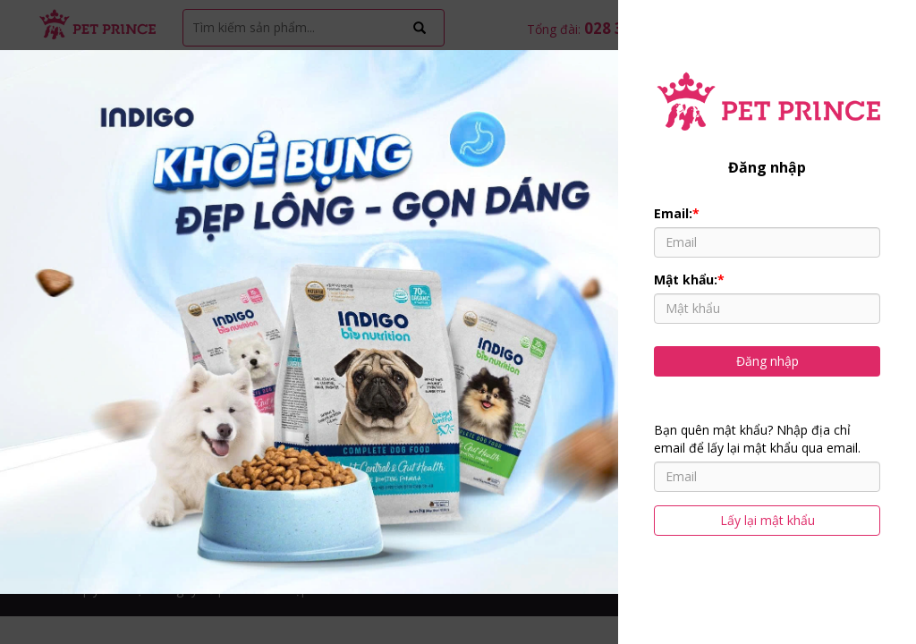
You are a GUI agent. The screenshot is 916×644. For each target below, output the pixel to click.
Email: (677, 213)
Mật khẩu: (689, 279)
